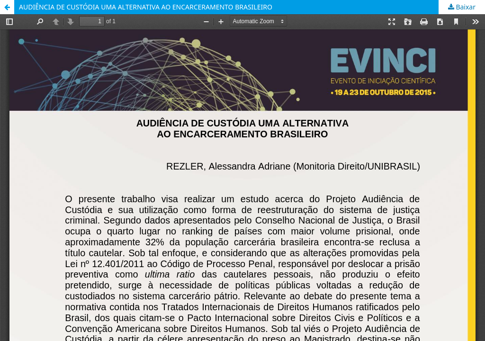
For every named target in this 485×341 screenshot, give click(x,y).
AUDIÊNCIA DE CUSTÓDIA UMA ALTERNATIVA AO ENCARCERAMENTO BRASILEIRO (145, 6)
